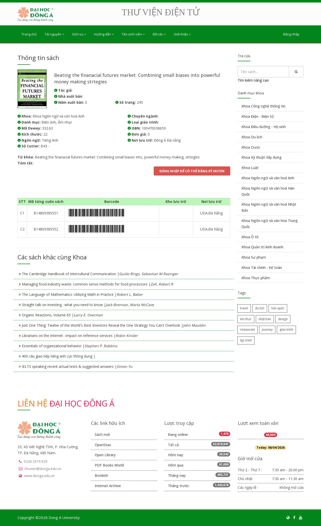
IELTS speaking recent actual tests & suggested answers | (77, 366)
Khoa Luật (250, 167)
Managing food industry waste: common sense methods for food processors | (97, 284)
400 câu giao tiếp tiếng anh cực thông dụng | (58, 356)
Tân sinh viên (133, 34)
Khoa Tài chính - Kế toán (262, 267)
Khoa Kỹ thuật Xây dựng (262, 157)
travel (244, 308)
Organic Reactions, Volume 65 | (62, 315)
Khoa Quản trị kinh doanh (262, 247)
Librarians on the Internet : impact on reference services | (80, 335)
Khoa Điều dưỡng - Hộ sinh (264, 126)
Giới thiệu (182, 34)
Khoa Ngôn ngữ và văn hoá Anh (268, 178)
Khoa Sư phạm (254, 257)
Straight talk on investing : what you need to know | (88, 304)
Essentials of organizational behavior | (69, 345)
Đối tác (159, 34)
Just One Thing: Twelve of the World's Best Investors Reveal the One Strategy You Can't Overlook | (114, 325)
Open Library (105, 454)
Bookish (101, 475)
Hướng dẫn (104, 34)
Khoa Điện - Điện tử (258, 116)
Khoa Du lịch (252, 137)
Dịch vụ (79, 34)
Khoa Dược (251, 147)
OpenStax (103, 444)
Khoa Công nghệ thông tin (263, 106)
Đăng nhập (291, 34)
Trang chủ (29, 34)
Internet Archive (108, 485)
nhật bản (265, 319)
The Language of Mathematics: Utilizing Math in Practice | (82, 294)
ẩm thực (246, 319)
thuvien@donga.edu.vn (43, 468)
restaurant (247, 329)
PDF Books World (109, 465)
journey (267, 329)
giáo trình (286, 329)
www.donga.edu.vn (39, 475)
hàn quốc (277, 308)
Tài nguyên (54, 34)
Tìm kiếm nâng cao (253, 80)
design (283, 319)
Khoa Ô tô (250, 237)
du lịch (259, 308)
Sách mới (102, 434)
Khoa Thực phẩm (256, 277)
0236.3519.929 (35, 461)
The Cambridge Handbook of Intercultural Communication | (100, 273)
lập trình (246, 340)
